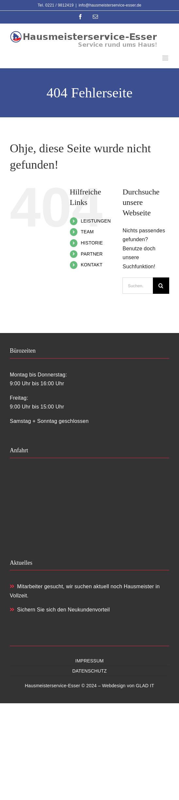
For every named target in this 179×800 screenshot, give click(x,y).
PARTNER (92, 254)
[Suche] (161, 285)
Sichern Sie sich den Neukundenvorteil (60, 609)
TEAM (87, 231)
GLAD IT (145, 685)
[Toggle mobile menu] (165, 58)
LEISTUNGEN (96, 221)
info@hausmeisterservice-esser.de (110, 5)
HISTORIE (92, 242)
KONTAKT (92, 264)
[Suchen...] (137, 285)
